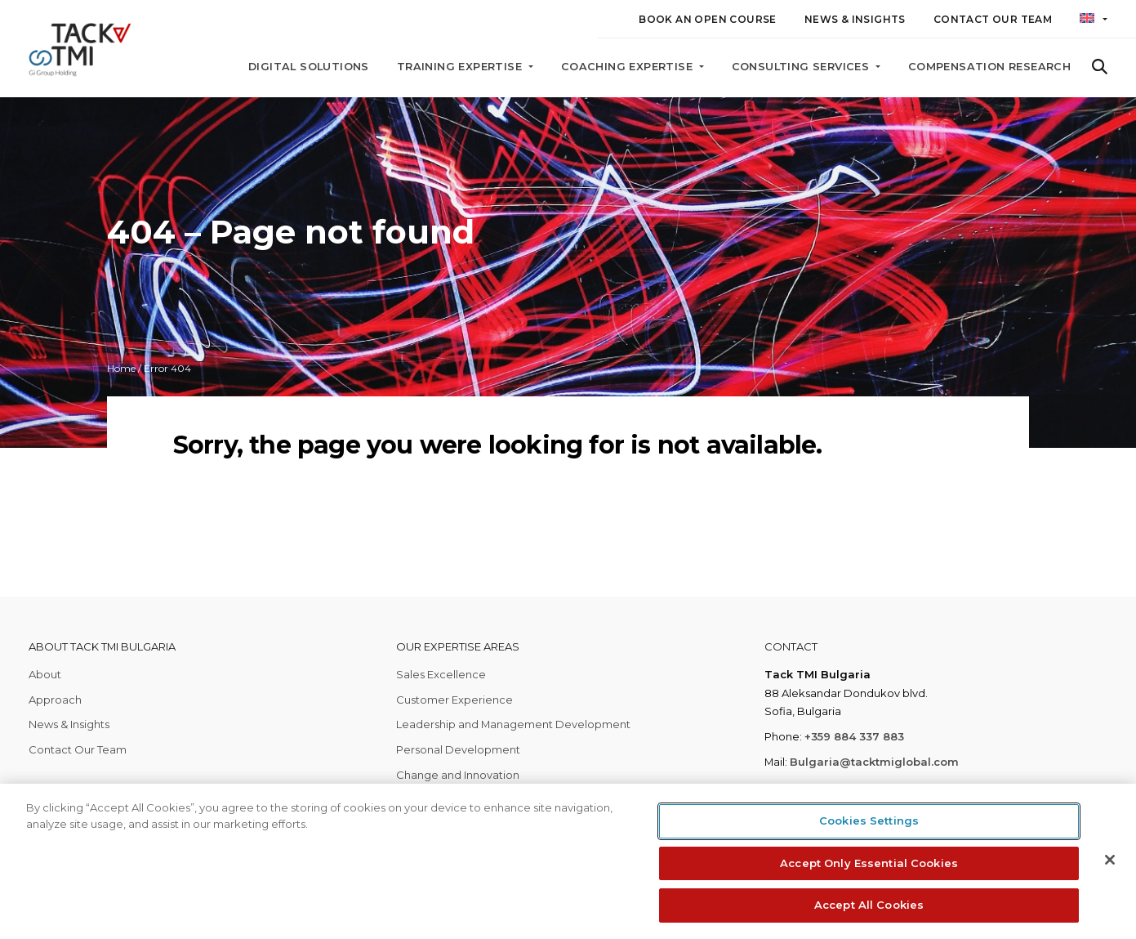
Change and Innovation (457, 774)
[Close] (1110, 860)
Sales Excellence (441, 674)
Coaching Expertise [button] (629, 66)
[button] (1093, 22)
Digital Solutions (308, 66)
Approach (55, 699)
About (45, 674)
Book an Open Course (708, 19)
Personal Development (458, 749)
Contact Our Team (992, 19)
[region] (568, 861)
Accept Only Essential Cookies (869, 863)
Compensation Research (989, 66)
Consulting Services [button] (802, 66)
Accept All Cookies (869, 904)
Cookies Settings (869, 820)
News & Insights (855, 19)
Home (121, 368)
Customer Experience (454, 699)
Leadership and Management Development (513, 724)
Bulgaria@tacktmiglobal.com (874, 761)
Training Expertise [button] (461, 66)
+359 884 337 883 (854, 736)
